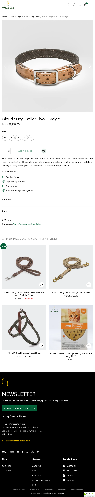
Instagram (70, 471)
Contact (36, 475)
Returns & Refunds (41, 480)
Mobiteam (60, 493)
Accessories (24, 224)
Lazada (68, 480)
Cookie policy (61, 490)
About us (36, 466)
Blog (34, 471)
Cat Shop (6, 471)
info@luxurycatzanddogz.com (16, 440)
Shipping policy (48, 490)
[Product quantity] (6, 151)
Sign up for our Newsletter (19, 408)
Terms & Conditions (19, 490)
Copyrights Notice (76, 490)
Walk (26, 17)
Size (4, 131)
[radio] (5, 137)
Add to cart (25, 151)
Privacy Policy (34, 490)
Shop (12, 17)
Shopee (68, 475)
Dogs (19, 17)
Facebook (69, 466)
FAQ (34, 485)
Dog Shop (6, 466)
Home (4, 17)
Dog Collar (35, 17)
